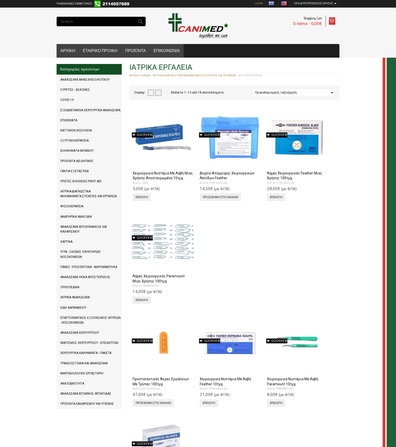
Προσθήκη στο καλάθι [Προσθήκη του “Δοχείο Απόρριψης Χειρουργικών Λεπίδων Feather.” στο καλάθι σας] (205, 187)
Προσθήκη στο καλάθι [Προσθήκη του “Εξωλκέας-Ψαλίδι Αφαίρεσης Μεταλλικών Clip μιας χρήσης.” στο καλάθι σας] (152, 373)
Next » (150, 395)
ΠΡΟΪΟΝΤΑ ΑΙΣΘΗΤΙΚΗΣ (76, 161)
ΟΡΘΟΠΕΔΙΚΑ (69, 287)
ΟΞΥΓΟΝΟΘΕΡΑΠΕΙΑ (74, 140)
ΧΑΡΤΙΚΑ (66, 241)
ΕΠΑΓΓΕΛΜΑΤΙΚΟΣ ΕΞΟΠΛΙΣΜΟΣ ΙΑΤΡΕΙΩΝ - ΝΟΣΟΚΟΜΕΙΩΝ (90, 320)
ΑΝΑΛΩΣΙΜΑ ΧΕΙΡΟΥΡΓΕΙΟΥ (79, 332)
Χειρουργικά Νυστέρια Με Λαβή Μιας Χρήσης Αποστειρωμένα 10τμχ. (153, 163)
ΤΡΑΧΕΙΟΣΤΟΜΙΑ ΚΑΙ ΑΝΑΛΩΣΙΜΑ (84, 363)
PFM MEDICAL (203, 173)
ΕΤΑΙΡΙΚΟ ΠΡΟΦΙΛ (100, 50)
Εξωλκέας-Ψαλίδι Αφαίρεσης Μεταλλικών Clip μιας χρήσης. (155, 349)
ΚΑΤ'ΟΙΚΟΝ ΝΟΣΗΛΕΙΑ (76, 130)
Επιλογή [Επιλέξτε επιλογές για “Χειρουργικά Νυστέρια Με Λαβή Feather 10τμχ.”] (193, 275)
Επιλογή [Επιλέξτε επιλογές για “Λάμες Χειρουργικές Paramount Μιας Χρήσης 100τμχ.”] (298, 187)
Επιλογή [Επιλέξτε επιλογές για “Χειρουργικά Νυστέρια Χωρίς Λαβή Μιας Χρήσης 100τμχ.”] (298, 280)
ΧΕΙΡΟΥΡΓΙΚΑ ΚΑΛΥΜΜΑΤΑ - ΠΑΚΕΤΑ (85, 353)
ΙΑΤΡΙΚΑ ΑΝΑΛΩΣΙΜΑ (75, 297)
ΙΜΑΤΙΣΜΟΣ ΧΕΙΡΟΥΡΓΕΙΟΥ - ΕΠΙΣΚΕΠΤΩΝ (89, 343)
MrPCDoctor (124, 427)
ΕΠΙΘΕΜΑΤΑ (68, 120)
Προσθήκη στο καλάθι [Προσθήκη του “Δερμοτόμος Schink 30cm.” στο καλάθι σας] (205, 364)
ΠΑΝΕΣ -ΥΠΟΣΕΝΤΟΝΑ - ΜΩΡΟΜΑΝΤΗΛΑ (88, 267)
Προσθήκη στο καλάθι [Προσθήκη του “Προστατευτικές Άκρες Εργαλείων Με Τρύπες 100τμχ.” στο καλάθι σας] (152, 280)
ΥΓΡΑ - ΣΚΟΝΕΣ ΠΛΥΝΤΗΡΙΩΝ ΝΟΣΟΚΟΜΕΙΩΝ (80, 254)
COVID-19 (67, 100)
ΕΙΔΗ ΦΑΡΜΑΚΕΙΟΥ (73, 307)
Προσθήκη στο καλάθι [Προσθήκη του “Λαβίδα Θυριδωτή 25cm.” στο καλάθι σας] (310, 364)
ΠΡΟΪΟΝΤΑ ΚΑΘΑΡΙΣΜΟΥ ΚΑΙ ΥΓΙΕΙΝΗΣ (87, 404)
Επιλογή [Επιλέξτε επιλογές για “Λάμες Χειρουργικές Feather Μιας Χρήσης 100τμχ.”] (246, 182)
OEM (144, 173)
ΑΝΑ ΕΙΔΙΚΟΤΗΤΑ (72, 383)
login (259, 3)
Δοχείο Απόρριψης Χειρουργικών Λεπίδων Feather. (203, 163)
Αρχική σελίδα (139, 75)
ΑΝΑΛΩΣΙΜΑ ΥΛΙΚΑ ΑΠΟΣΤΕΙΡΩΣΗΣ (85, 277)
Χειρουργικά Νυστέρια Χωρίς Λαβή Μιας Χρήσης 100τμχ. (310, 256)
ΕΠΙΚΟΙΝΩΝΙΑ (167, 50)
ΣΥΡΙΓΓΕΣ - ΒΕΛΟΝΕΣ (75, 90)
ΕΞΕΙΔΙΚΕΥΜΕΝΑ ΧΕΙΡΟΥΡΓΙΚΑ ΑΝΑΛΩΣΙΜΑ (90, 110)
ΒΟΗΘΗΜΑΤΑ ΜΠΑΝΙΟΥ (76, 150)
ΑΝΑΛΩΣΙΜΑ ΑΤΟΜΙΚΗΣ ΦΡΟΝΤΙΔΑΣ (85, 393)
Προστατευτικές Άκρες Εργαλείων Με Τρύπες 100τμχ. (151, 256)
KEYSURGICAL (150, 266)
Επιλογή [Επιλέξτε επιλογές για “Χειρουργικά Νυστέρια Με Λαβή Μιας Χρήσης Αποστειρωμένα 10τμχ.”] (141, 187)
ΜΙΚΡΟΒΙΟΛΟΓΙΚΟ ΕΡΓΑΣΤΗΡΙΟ (82, 373)
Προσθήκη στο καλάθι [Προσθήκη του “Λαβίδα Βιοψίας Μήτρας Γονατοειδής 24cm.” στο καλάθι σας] (257, 368)
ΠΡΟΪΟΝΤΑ (135, 50)
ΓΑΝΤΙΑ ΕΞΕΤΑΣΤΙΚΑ (74, 171)
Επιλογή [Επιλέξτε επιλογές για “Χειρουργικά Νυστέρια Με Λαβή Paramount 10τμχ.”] (246, 275)
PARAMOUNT (307, 173)
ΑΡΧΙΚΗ (67, 50)
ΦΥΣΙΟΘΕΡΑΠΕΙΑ (71, 206)
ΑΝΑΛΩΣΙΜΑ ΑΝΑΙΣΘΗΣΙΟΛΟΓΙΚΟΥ (85, 79)
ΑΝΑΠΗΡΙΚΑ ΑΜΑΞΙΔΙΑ (76, 216)
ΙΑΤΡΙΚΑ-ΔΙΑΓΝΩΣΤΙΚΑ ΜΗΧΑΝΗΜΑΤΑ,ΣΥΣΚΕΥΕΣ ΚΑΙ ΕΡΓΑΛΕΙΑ (88, 194)
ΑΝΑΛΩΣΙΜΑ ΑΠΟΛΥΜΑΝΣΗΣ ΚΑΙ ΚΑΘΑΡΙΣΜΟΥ (83, 229)
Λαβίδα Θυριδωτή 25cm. (309, 345)
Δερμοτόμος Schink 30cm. (205, 345)
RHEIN (198, 349)
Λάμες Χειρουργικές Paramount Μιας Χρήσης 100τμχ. (309, 163)
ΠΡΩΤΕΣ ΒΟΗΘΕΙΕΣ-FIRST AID (81, 181)
